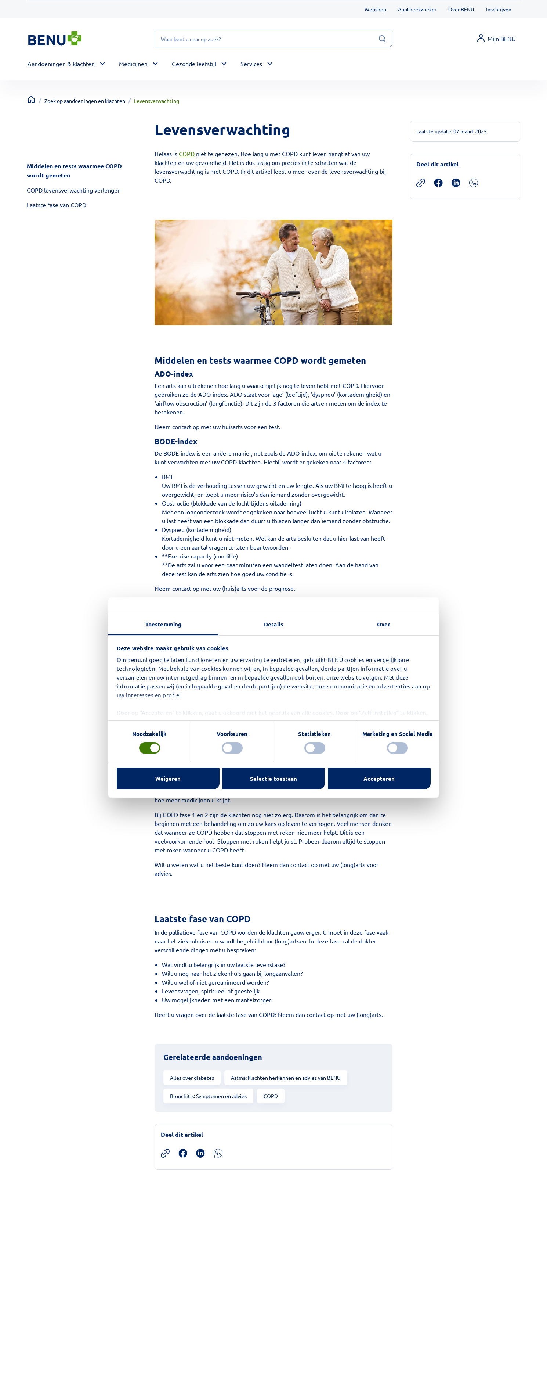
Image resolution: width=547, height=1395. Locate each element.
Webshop (375, 9)
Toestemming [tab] (163, 624)
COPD (187, 153)
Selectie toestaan (273, 778)
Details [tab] (273, 624)
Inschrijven (498, 9)
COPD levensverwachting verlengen (74, 190)
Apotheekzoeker (417, 9)
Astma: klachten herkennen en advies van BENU (286, 1077)
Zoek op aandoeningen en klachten (84, 100)
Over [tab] (383, 624)
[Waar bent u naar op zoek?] (273, 38)
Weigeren (168, 778)
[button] (67, 64)
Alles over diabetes (192, 1077)
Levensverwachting (156, 100)
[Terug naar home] (31, 99)
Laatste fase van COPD (56, 204)
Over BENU (461, 9)
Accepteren (379, 778)
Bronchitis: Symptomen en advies (208, 1096)
